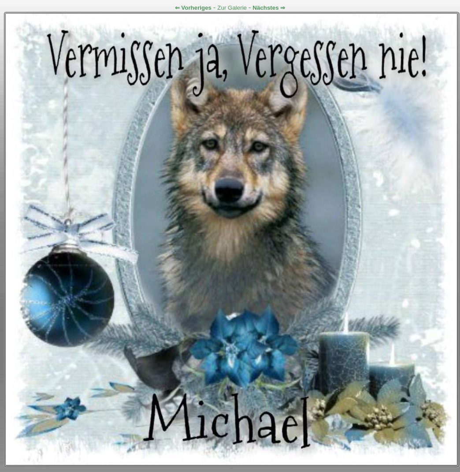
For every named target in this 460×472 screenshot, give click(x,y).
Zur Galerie (232, 7)
